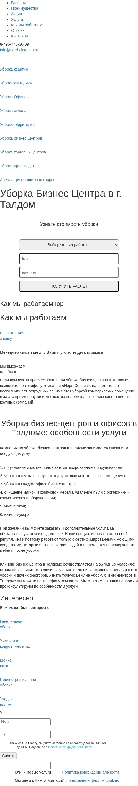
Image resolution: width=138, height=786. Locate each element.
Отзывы (18, 30)
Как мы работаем (26, 25)
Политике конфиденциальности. (71, 747)
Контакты (19, 36)
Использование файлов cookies (90, 780)
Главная (18, 3)
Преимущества (24, 8)
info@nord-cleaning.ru (19, 50)
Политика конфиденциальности (90, 772)
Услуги (17, 19)
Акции (16, 14)
